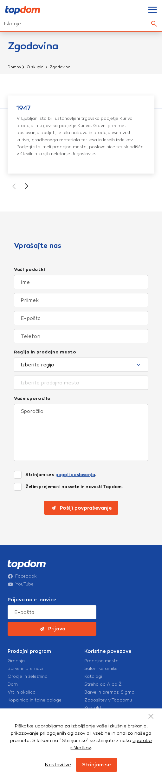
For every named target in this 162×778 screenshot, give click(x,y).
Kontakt (92, 707)
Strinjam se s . (60, 474)
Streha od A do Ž (103, 684)
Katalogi (93, 676)
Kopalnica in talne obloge (35, 700)
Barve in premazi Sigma (109, 692)
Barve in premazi (25, 668)
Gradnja (16, 661)
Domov (14, 67)
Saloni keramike (101, 668)
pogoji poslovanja (75, 474)
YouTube (21, 584)
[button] (26, 186)
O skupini (35, 67)
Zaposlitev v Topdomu (108, 700)
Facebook (22, 576)
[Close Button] (151, 716)
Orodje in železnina (28, 676)
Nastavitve (58, 765)
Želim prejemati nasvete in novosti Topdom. (74, 486)
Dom (13, 684)
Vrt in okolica (22, 692)
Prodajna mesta (101, 661)
